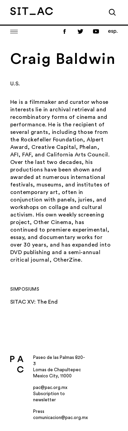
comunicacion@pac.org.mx (60, 417)
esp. (113, 31)
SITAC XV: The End (34, 302)
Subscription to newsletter (49, 396)
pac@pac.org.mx (50, 387)
